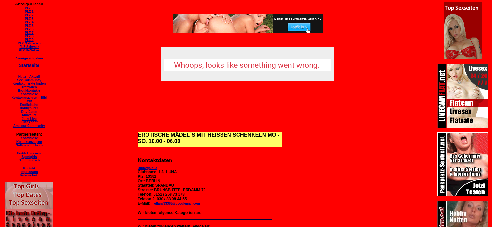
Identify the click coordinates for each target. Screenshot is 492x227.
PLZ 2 (29, 15)
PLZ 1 (29, 11)
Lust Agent (29, 122)
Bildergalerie (147, 168)
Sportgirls (29, 157)
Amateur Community (29, 126)
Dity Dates (29, 112)
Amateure (29, 115)
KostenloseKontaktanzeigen (29, 140)
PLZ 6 (29, 29)
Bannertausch (29, 160)
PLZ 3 (29, 18)
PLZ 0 (29, 8)
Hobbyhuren (29, 108)
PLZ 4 (29, 22)
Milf (29, 101)
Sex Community (29, 80)
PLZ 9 (29, 40)
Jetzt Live (29, 119)
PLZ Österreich (29, 43)
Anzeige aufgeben (29, 58)
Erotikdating (29, 104)
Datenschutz (29, 175)
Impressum (29, 172)
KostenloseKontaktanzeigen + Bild (29, 95)
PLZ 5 (29, 25)
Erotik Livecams (29, 153)
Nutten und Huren (29, 145)
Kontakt (29, 168)
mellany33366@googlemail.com (176, 203)
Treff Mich (29, 87)
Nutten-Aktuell (29, 76)
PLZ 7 (29, 33)
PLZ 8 (29, 36)
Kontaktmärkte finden (29, 83)
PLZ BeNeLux (29, 50)
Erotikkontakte (29, 90)
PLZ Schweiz (29, 47)
